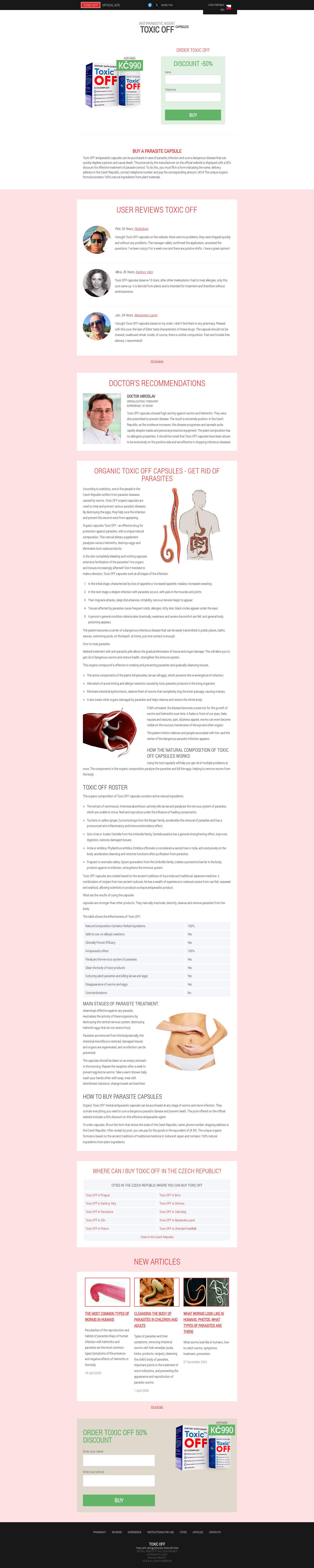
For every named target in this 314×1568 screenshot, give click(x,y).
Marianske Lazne (145, 315)
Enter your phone (93, 1471)
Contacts (215, 1532)
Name (168, 72)
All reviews (157, 361)
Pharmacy (99, 1532)
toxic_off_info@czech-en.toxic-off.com (157, 1548)
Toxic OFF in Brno (170, 1195)
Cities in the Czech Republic (157, 1237)
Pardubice (141, 228)
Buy (193, 115)
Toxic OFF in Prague (98, 1195)
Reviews (117, 1532)
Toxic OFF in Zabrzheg (172, 1212)
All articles (157, 1407)
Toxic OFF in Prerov (97, 1228)
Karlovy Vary (144, 271)
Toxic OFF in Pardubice (99, 1212)
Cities (183, 1532)
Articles (198, 1532)
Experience (134, 1532)
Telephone (170, 89)
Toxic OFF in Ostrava (171, 1203)
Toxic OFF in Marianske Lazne (177, 1220)
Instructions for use (160, 1532)
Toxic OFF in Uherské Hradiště (177, 1228)
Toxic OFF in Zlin (95, 1220)
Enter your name (93, 1451)
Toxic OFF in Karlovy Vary (101, 1203)
